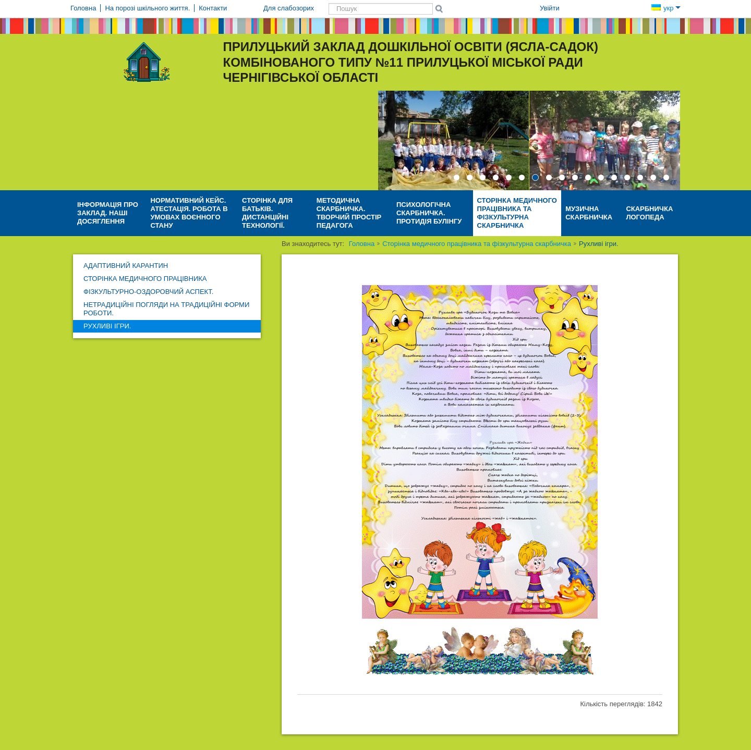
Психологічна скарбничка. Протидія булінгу (429, 213)
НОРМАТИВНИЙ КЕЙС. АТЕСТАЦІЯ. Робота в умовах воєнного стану (188, 212)
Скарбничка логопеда (649, 213)
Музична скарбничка (588, 213)
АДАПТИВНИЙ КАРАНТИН (125, 265)
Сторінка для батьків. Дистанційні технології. (267, 212)
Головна (361, 244)
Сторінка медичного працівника (145, 278)
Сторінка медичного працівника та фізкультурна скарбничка (517, 212)
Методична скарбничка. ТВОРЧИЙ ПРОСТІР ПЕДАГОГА (349, 212)
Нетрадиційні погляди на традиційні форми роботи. (166, 309)
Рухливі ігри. (107, 326)
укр (666, 8)
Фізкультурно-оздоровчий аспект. (148, 292)
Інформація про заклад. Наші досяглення (107, 213)
